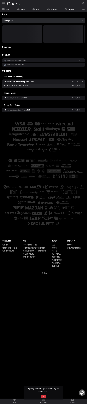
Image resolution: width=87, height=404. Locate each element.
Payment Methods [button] (29, 257)
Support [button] (70, 245)
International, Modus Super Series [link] (16, 60)
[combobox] (43, 273)
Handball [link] (55, 266)
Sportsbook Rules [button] (30, 245)
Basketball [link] (56, 254)
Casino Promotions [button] (9, 251)
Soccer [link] (54, 248)
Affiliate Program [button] (74, 248)
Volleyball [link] (56, 263)
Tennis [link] (54, 251)
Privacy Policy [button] (28, 254)
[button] (43, 60)
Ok (43, 396)
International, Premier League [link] (15, 64)
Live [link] (53, 245)
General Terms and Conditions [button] (35, 251)
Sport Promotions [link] (9, 248)
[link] (15, 3)
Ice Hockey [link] (56, 257)
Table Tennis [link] (57, 260)
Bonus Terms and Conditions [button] (34, 248)
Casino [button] (5, 245)
